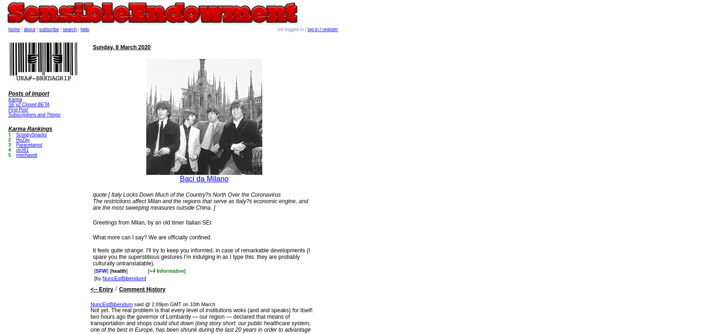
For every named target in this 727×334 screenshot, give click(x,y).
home (14, 29)
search (70, 29)
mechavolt (27, 155)
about (29, 29)
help (85, 29)
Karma (15, 99)
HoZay (23, 139)
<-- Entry (102, 289)
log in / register (322, 29)
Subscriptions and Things (34, 114)
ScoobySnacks (31, 134)
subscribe (49, 29)
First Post (18, 109)
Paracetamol (29, 145)
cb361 (22, 150)
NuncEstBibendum (124, 278)
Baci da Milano (204, 179)
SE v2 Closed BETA (29, 104)
